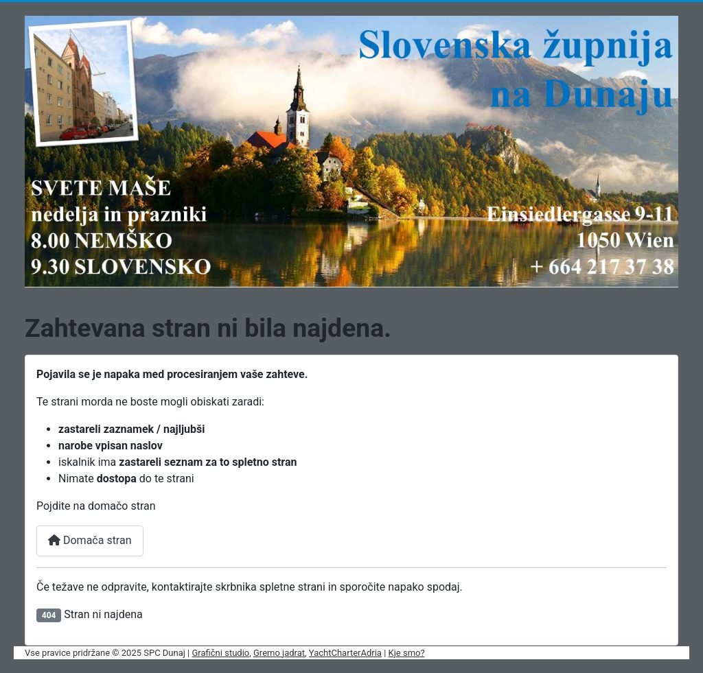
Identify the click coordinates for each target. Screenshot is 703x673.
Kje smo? (407, 653)
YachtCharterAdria (345, 653)
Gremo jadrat (279, 653)
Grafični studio (221, 653)
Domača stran (90, 540)
